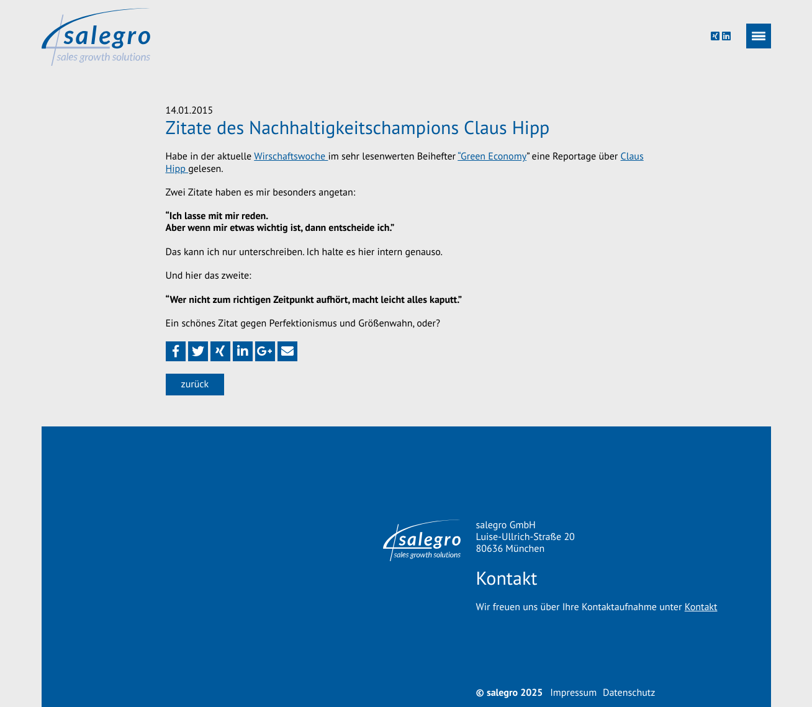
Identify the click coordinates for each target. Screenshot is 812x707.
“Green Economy (492, 156)
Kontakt (701, 607)
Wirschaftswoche (291, 156)
